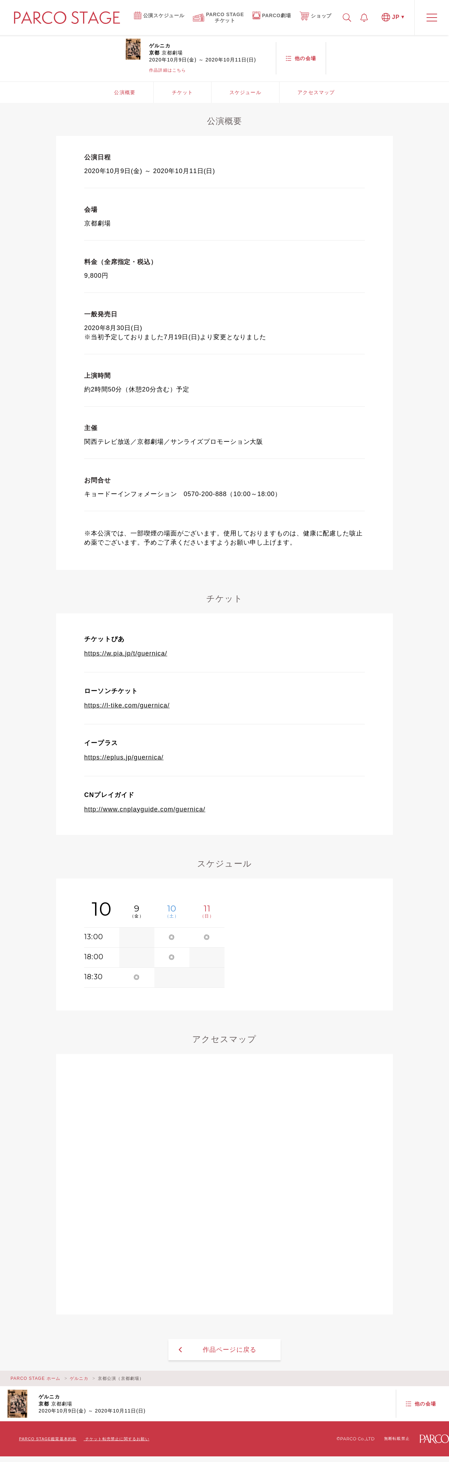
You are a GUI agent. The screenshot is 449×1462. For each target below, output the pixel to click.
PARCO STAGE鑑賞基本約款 (47, 1439)
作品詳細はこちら (167, 70)
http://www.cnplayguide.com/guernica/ (144, 809)
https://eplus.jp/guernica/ (123, 757)
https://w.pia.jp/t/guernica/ (125, 653)
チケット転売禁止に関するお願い (117, 1439)
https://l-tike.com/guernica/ (127, 705)
